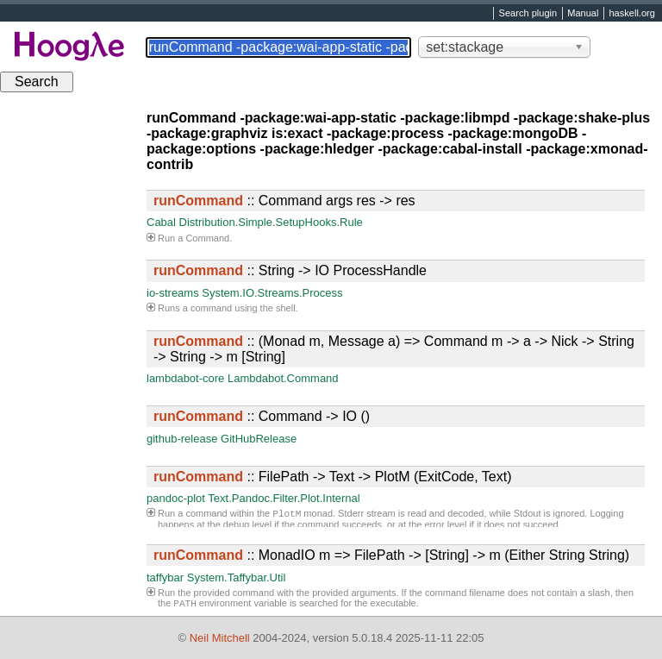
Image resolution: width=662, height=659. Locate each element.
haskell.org (631, 14)
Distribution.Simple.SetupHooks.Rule (271, 222)
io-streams (173, 292)
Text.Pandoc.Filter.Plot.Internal (283, 498)
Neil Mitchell (220, 637)
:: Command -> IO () (261, 416)
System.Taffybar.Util (236, 577)
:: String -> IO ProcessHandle (290, 270)
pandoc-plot (176, 498)
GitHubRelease (259, 438)
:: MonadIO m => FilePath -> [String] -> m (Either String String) (391, 555)
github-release (182, 438)
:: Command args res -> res (284, 200)
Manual (582, 14)
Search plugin (528, 14)
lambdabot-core (185, 378)
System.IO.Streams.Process (272, 292)
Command (207, 238)
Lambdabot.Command (283, 378)
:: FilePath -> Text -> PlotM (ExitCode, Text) (332, 476)
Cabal (161, 222)
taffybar (165, 577)
